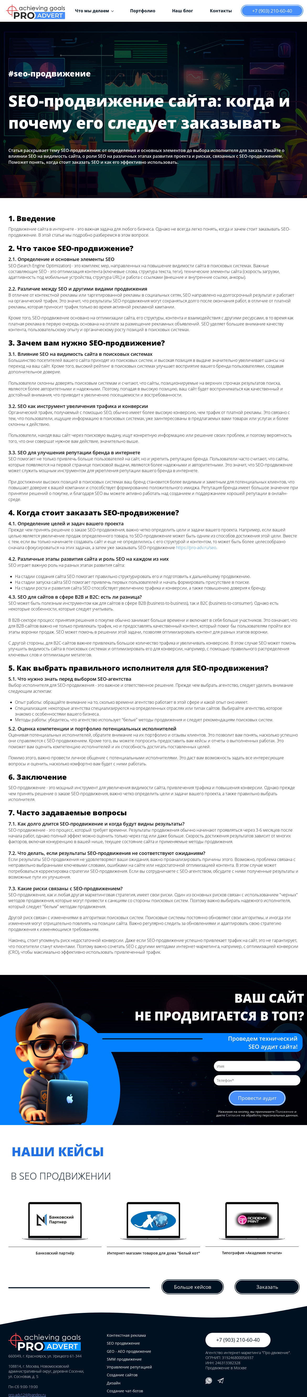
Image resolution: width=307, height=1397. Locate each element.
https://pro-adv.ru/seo (196, 547)
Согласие (233, 1115)
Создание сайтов (122, 1375)
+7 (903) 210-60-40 (272, 11)
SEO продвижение (123, 1343)
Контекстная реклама (126, 1335)
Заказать (267, 1286)
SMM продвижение (124, 1359)
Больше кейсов (192, 1286)
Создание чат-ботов (125, 1391)
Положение (285, 1111)
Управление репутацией (129, 1367)
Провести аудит (257, 1097)
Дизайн (113, 1382)
